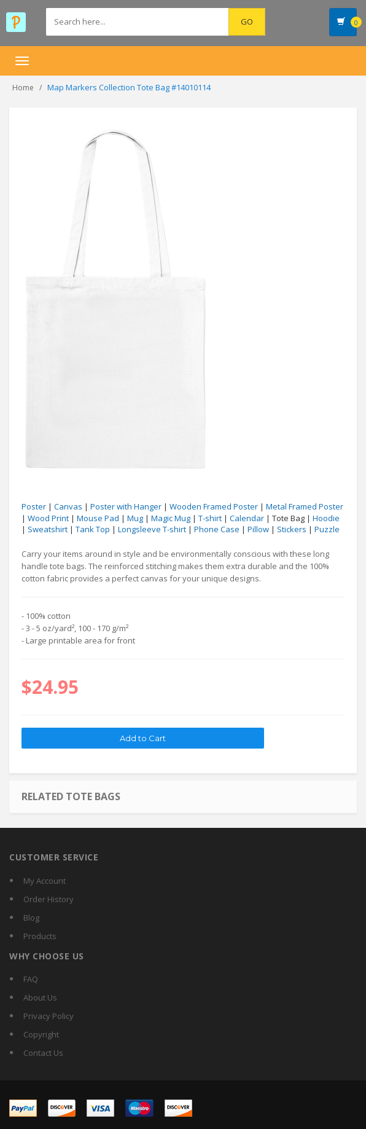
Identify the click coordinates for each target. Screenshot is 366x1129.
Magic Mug (170, 518)
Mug (135, 518)
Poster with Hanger (126, 506)
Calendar (247, 518)
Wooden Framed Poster (213, 506)
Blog (31, 917)
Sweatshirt (48, 529)
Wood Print (48, 518)
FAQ (30, 979)
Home (23, 87)
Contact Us (43, 1052)
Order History (48, 899)
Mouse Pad (98, 518)
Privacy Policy (48, 1015)
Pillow (258, 529)
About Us (40, 997)
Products (39, 936)
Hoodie (326, 518)
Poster (33, 506)
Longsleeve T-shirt (152, 529)
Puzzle (327, 529)
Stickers (291, 529)
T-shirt (210, 518)
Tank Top (93, 529)
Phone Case (216, 529)
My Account (44, 880)
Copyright (41, 1034)
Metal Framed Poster (304, 506)
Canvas (68, 506)
